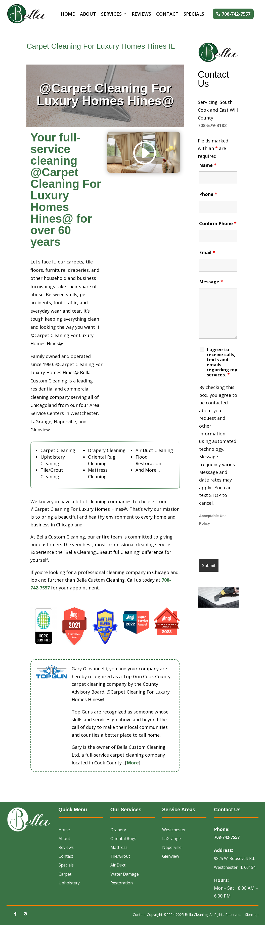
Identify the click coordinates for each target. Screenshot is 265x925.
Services (111, 14)
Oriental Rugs (123, 838)
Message (211, 282)
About (88, 14)
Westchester (174, 829)
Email (207, 252)
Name (207, 165)
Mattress (118, 847)
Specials (194, 14)
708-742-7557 (236, 14)
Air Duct (117, 865)
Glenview (170, 856)
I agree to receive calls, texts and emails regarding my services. (222, 362)
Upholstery (69, 883)
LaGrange (171, 838)
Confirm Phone (218, 223)
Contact (167, 14)
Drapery (118, 829)
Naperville (172, 847)
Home (68, 14)
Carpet (65, 874)
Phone (208, 194)
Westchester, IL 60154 (234, 867)
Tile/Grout (120, 856)
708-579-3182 (212, 125)
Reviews (141, 14)
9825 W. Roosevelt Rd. (234, 858)
